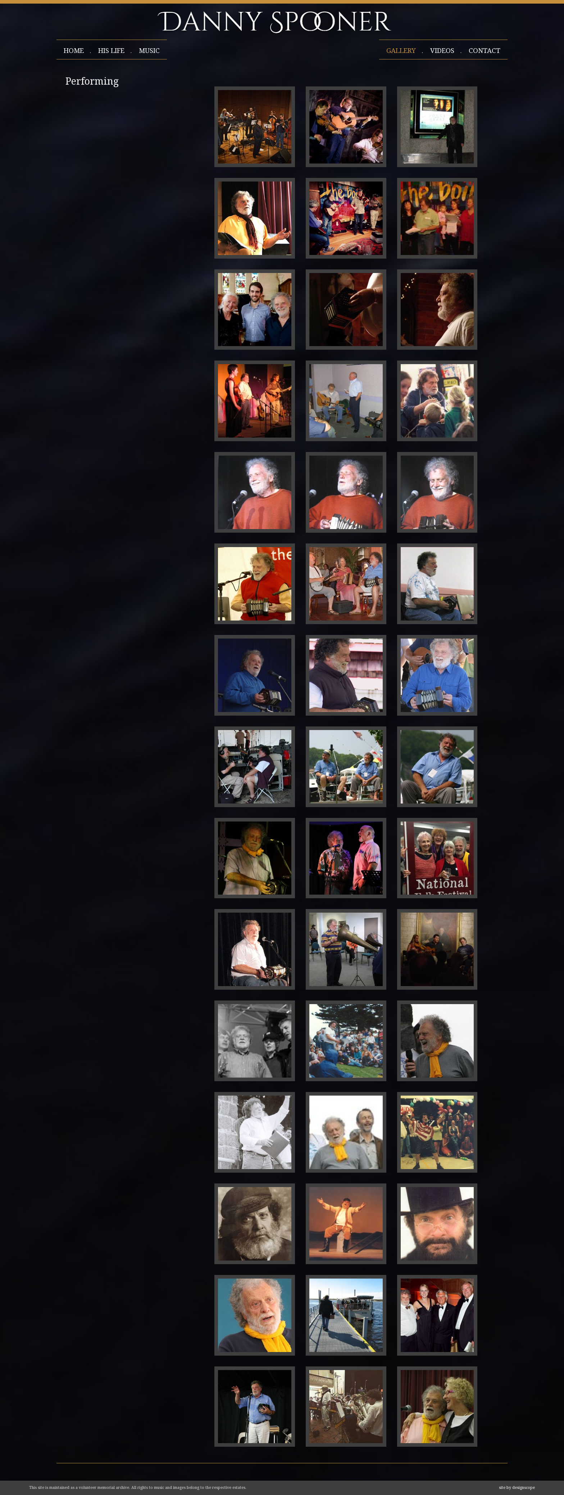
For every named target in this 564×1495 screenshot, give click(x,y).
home (74, 50)
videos (442, 50)
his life (111, 50)
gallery (401, 50)
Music (149, 50)
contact (484, 50)
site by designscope (517, 1487)
